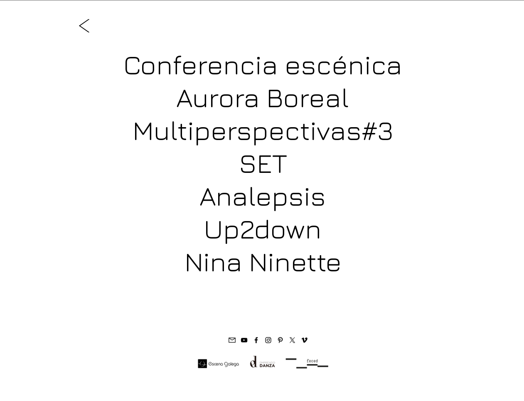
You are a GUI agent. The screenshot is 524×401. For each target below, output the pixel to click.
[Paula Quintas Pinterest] (280, 340)
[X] (292, 340)
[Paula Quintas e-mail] (232, 340)
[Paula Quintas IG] (268, 340)
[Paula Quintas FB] (256, 340)
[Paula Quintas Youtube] (244, 340)
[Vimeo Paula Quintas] (304, 340)
